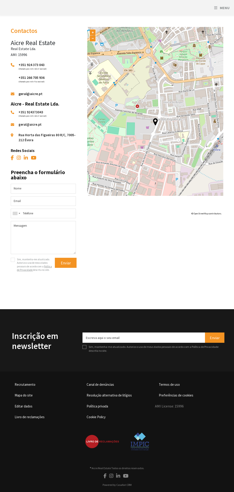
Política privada (97, 406)
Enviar (66, 263)
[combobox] (43, 213)
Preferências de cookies (176, 395)
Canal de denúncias (100, 384)
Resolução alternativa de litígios (109, 395)
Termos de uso (169, 384)
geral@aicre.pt (31, 93)
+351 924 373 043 (32, 64)
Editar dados (23, 406)
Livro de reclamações (30, 417)
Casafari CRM (124, 485)
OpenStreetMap (201, 213)
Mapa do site (24, 395)
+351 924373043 (31, 112)
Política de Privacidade (205, 346)
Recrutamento (25, 384)
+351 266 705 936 (32, 77)
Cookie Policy (96, 417)
